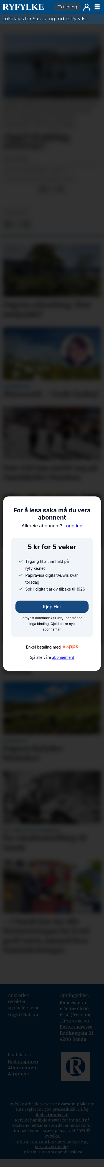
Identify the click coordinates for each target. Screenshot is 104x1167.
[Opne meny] (97, 7)
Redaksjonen (23, 1061)
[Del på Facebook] (43, 189)
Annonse (18, 1074)
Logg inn (86, 7)
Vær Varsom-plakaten (73, 1104)
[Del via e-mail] (60, 189)
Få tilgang (67, 6)
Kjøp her (52, 606)
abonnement (63, 657)
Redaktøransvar (51, 1114)
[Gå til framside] (25, 7)
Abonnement (23, 1067)
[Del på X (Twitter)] (52, 189)
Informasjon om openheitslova (52, 1152)
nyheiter (16, 212)
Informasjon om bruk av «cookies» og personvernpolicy (52, 1144)
